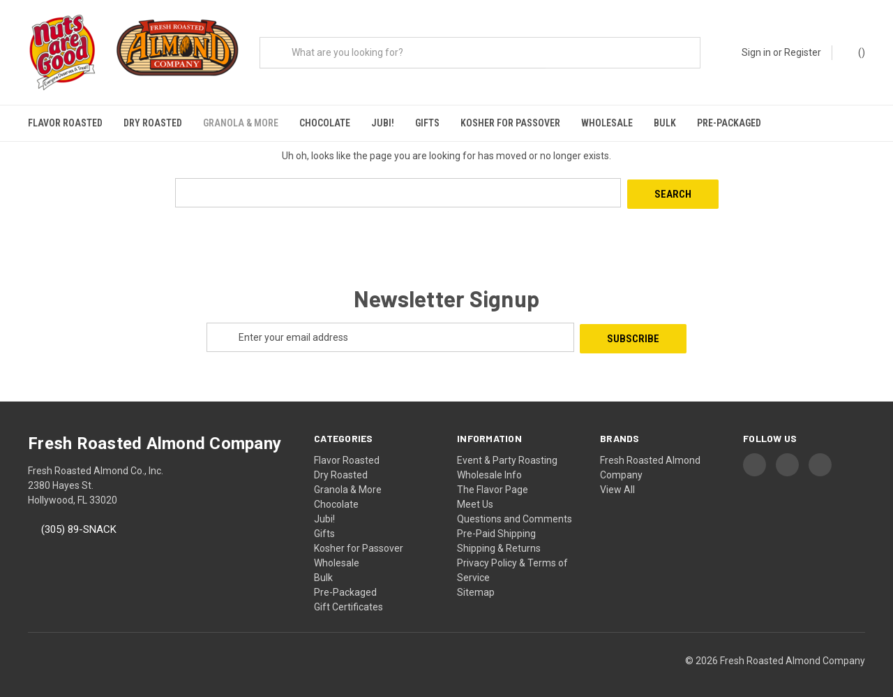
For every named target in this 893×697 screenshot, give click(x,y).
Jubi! (382, 123)
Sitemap (476, 585)
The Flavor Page (492, 482)
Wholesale (607, 123)
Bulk (665, 123)
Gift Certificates (348, 600)
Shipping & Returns (499, 541)
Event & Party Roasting (507, 453)
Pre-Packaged (729, 123)
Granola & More (240, 123)
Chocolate (324, 123)
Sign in (756, 52)
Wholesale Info (489, 468)
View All (617, 482)
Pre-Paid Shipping (496, 526)
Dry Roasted (152, 123)
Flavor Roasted (65, 123)
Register (802, 52)
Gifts (427, 123)
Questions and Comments (514, 512)
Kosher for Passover (510, 123)
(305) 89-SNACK (79, 523)
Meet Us (475, 497)
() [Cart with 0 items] (855, 51)
